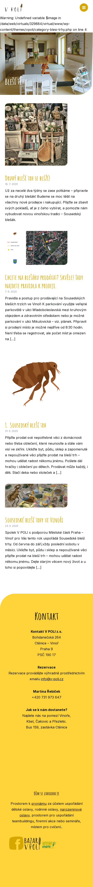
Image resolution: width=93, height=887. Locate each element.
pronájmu (39, 803)
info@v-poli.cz (52, 679)
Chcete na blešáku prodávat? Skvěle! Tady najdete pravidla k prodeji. (44, 281)
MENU (84, 7)
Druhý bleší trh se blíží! (27, 178)
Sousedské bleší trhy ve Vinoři (34, 520)
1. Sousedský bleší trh (25, 425)
